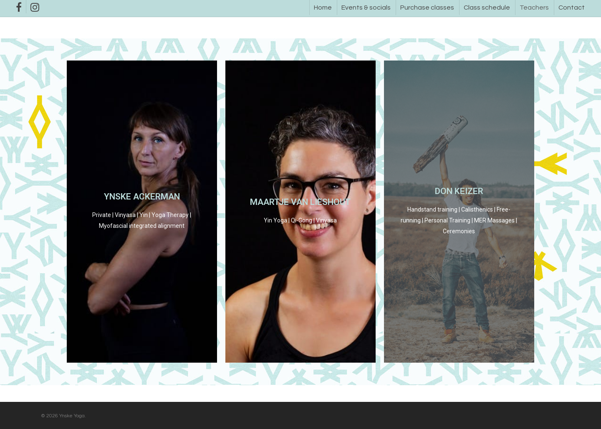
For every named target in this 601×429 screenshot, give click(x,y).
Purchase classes (427, 7)
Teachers (534, 7)
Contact (571, 7)
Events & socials (366, 7)
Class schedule (487, 7)
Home (323, 7)
